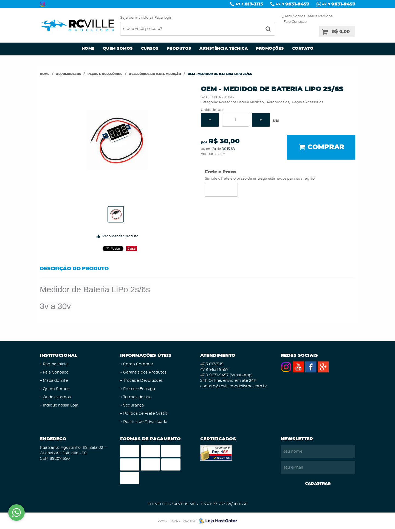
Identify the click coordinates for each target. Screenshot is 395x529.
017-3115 (249, 4)
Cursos (150, 49)
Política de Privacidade (145, 422)
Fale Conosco (295, 22)
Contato (303, 49)
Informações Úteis (145, 355)
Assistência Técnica (223, 49)
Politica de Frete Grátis (145, 414)
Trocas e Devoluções (143, 381)
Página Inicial (56, 364)
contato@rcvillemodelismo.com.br (233, 386)
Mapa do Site (55, 381)
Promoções (270, 49)
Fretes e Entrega (139, 389)
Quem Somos (293, 16)
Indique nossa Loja (60, 405)
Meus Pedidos (320, 16)
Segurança (133, 405)
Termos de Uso (137, 397)
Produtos (179, 49)
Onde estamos (57, 397)
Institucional (58, 355)
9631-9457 (292, 4)
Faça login (163, 18)
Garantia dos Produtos (145, 372)
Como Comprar (138, 364)
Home (88, 49)
